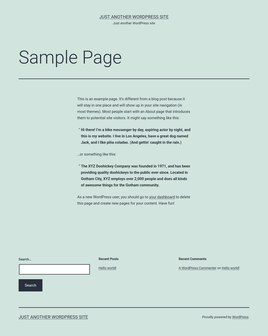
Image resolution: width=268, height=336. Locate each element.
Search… (25, 259)
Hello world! (107, 268)
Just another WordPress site (134, 16)
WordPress (240, 317)
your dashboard (162, 197)
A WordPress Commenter (197, 268)
